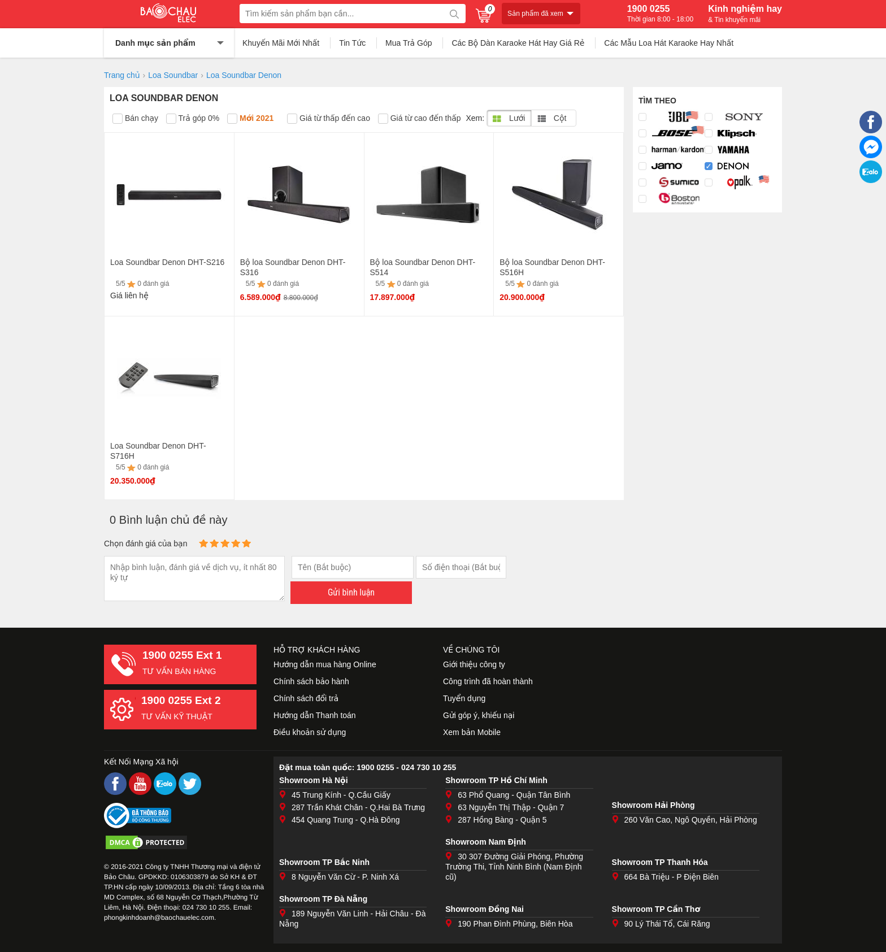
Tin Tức (352, 42)
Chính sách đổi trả (305, 698)
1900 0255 (660, 13)
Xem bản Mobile (472, 732)
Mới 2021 (250, 119)
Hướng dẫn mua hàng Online (324, 664)
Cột (551, 118)
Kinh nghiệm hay (745, 13)
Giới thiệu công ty (474, 664)
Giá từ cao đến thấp (419, 119)
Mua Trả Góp (408, 42)
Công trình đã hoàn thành (488, 681)
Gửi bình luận (351, 592)
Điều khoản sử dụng (309, 732)
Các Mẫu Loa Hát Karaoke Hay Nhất (668, 42)
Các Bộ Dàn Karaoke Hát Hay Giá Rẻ (517, 42)
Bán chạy (135, 119)
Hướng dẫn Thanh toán (314, 715)
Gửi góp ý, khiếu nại (478, 715)
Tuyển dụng (464, 698)
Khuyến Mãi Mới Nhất (280, 42)
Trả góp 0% (192, 119)
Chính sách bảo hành (311, 681)
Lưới (509, 118)
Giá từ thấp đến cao (328, 119)
